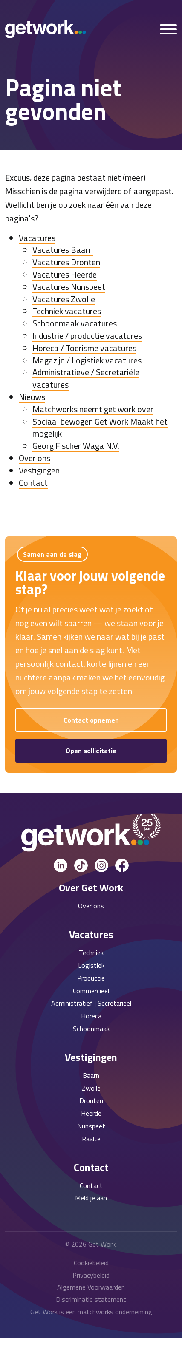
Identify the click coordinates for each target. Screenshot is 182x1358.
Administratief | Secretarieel (91, 1003)
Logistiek (91, 965)
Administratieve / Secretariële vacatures (85, 378)
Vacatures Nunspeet (68, 286)
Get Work (102, 1244)
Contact (33, 482)
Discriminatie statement (91, 1299)
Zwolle (91, 1088)
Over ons (34, 458)
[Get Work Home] (45, 29)
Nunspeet (91, 1126)
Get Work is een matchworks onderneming (91, 1312)
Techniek (91, 952)
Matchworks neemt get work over (92, 409)
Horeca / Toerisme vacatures (84, 347)
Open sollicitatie (91, 751)
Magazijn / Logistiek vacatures (87, 360)
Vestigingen (39, 470)
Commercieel (91, 991)
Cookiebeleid (91, 1263)
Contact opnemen (91, 720)
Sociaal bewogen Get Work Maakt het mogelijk (100, 427)
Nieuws (32, 396)
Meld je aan (91, 1198)
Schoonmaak (91, 1028)
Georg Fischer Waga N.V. (75, 445)
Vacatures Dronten (66, 262)
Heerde (91, 1113)
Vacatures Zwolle (63, 299)
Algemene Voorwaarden (91, 1287)
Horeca (91, 1016)
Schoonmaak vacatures (74, 323)
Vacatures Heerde (64, 274)
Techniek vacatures (66, 311)
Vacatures (37, 237)
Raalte (91, 1139)
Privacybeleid (91, 1275)
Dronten (91, 1100)
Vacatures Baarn (62, 249)
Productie (91, 978)
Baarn (91, 1075)
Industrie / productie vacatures (87, 335)
